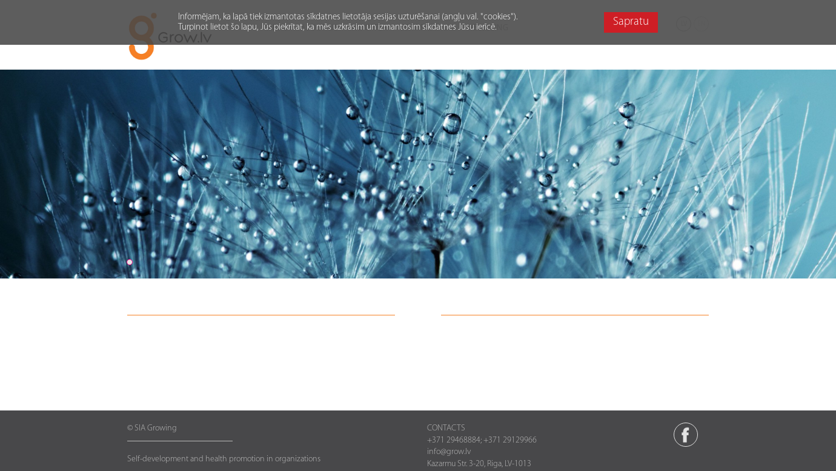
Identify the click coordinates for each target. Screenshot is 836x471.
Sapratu (631, 22)
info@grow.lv (449, 451)
